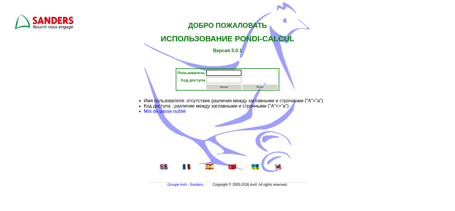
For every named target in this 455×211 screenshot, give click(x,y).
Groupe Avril (177, 185)
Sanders (196, 185)
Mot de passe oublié (165, 111)
